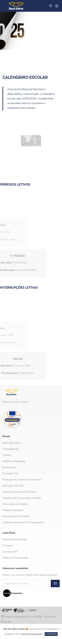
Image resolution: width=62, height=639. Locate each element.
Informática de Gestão (15, 504)
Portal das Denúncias (14, 539)
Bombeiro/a (9, 467)
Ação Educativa (11, 442)
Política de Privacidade (15, 557)
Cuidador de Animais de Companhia (22, 522)
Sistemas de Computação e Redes (21, 497)
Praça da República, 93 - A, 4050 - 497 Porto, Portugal (28, 619)
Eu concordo (51, 634)
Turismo (6, 455)
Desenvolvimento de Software (19, 491)
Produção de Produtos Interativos (21, 479)
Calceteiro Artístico (13, 510)
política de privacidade (31, 634)
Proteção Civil (10, 473)
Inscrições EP (9, 551)
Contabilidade (10, 448)
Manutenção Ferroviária (16, 516)
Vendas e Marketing (13, 461)
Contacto (7, 545)
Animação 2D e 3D (12, 485)
